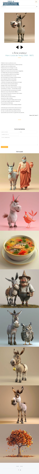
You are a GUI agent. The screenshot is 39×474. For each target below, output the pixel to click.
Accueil (17, 466)
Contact (21, 466)
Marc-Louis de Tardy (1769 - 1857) (19, 55)
